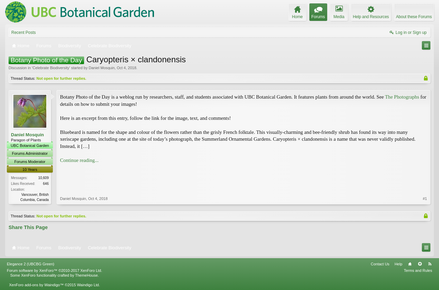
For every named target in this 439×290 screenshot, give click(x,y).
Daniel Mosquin (101, 68)
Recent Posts (23, 32)
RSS (429, 264)
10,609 (43, 178)
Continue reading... (79, 160)
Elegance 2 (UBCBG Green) (30, 264)
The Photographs (402, 97)
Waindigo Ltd (88, 285)
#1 (425, 199)
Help (398, 264)
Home (409, 264)
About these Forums (414, 16)
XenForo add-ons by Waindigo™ (36, 285)
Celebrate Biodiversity (51, 68)
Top (419, 264)
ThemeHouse (86, 275)
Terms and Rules (418, 270)
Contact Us (380, 264)
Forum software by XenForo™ (54, 270)
